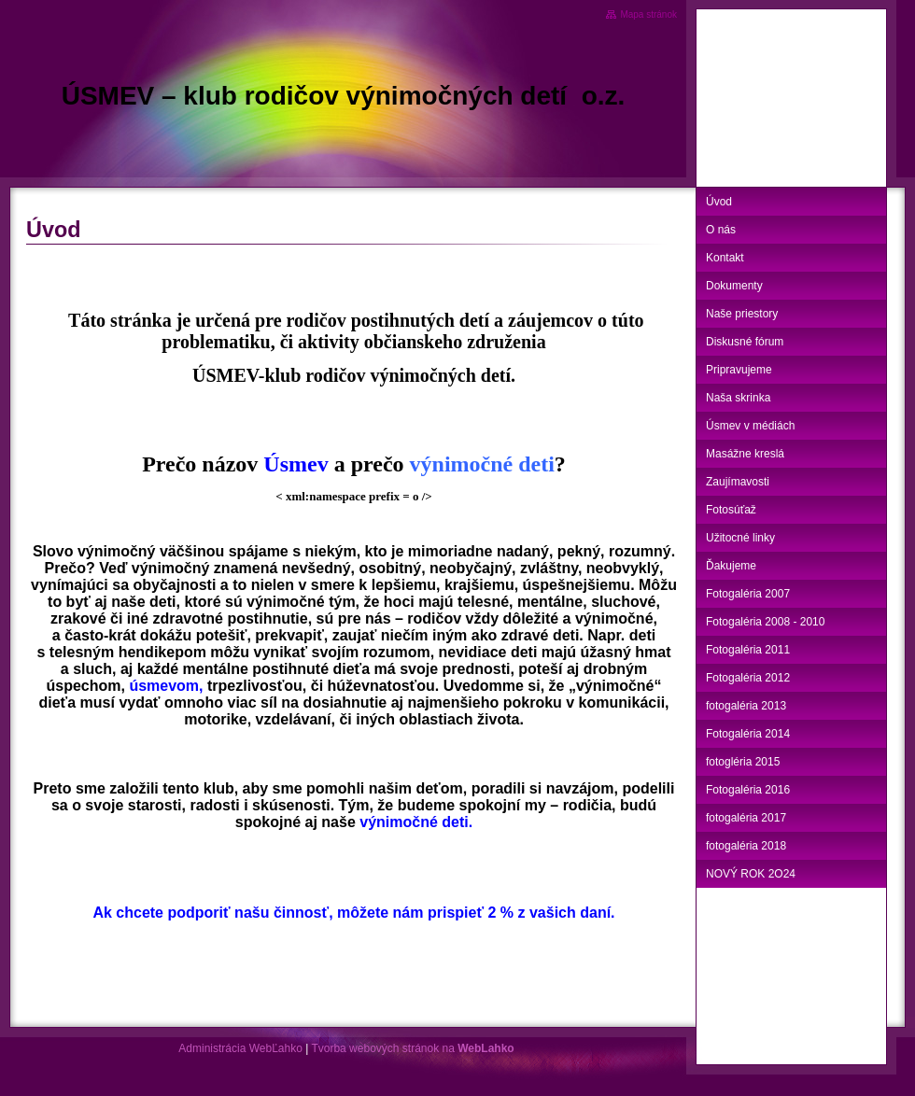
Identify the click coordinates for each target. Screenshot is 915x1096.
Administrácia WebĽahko (240, 1048)
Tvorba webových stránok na (412, 1048)
